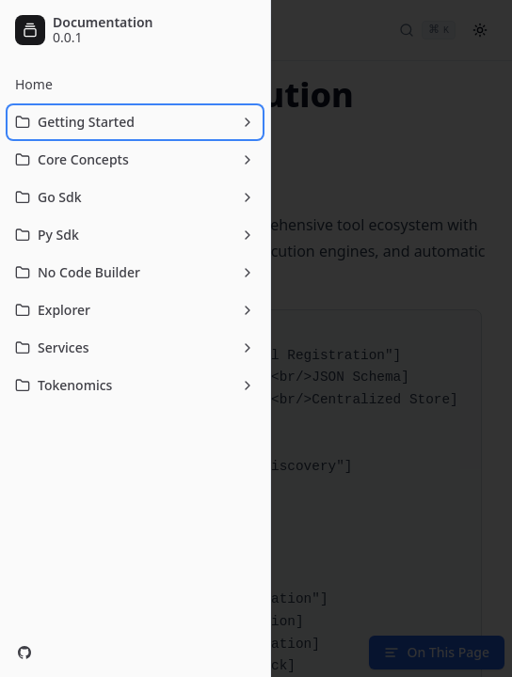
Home (34, 84)
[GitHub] (24, 652)
